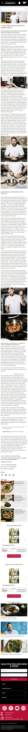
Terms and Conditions (9, 723)
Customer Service (9, 712)
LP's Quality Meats (22, 39)
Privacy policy (3, 723)
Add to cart (22, 550)
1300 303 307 (8, 714)
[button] (19, 2)
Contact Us (15, 723)
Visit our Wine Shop (14, 556)
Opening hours (8, 717)
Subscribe (14, 679)
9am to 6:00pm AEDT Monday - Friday (14, 719)
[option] (14, 539)
